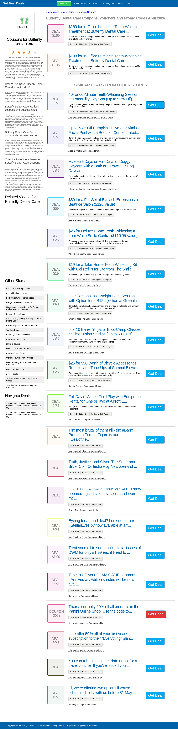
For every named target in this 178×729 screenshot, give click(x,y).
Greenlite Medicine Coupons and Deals (85, 319)
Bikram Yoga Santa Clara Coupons (21, 325)
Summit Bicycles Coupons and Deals (84, 386)
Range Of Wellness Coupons (19, 302)
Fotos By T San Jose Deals (18, 335)
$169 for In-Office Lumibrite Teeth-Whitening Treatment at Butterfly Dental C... (23, 405)
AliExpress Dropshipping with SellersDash (81, 725)
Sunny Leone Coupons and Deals (83, 596)
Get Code (156, 614)
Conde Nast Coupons (15, 369)
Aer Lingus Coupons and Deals (82, 704)
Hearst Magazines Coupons (18, 348)
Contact (42, 725)
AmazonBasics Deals (15, 353)
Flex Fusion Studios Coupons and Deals (86, 352)
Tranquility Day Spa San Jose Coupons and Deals (90, 117)
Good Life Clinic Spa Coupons (19, 288)
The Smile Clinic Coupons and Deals (84, 285)
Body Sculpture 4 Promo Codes (20, 298)
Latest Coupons (123, 3)
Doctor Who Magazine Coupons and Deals (87, 564)
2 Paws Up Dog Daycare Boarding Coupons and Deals (92, 189)
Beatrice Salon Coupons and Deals (84, 220)
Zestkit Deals (12, 374)
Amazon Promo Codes (16, 339)
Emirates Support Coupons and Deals (85, 677)
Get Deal (155, 35)
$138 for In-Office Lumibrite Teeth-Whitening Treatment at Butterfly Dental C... (23, 414)
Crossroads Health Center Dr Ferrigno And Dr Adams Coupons (23, 308)
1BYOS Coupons (14, 344)
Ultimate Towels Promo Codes (19, 358)
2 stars (19, 52)
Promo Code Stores (82, 3)
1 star (13, 52)
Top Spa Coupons (14, 330)
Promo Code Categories (103, 3)
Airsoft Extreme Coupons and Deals (84, 419)
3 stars (24, 52)
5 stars (35, 52)
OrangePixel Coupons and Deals (83, 510)
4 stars (29, 52)
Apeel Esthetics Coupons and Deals (84, 151)
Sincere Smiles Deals (15, 314)
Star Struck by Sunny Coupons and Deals (86, 537)
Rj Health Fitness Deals (16, 293)
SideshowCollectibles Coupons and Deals (86, 451)
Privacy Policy (51, 725)
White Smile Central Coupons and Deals (86, 254)
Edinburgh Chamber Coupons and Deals (86, 650)
